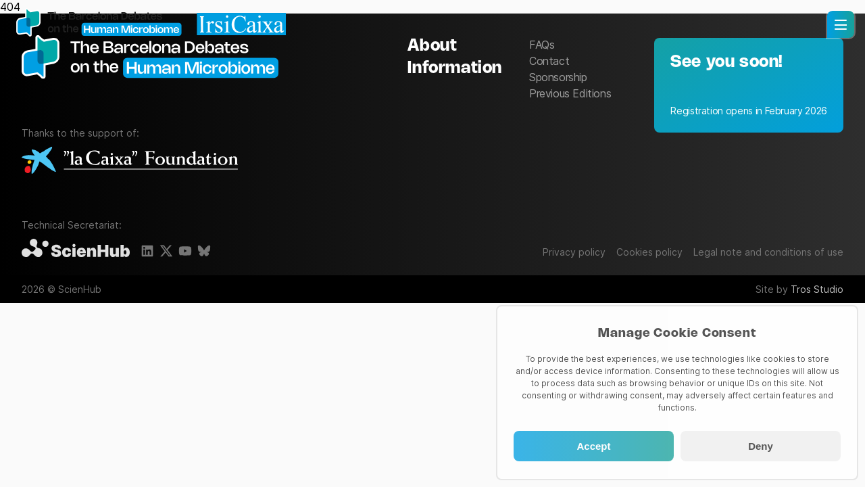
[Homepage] (151, 23)
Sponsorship (558, 77)
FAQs (541, 44)
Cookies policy (649, 252)
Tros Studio (817, 289)
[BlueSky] (204, 251)
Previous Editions (570, 93)
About (432, 46)
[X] (166, 251)
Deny (760, 446)
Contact (549, 61)
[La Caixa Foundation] (130, 161)
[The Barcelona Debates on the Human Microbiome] (157, 84)
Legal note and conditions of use (768, 252)
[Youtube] (185, 251)
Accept (593, 446)
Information (454, 68)
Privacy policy (574, 252)
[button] (840, 24)
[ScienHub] (76, 249)
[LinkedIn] (147, 251)
